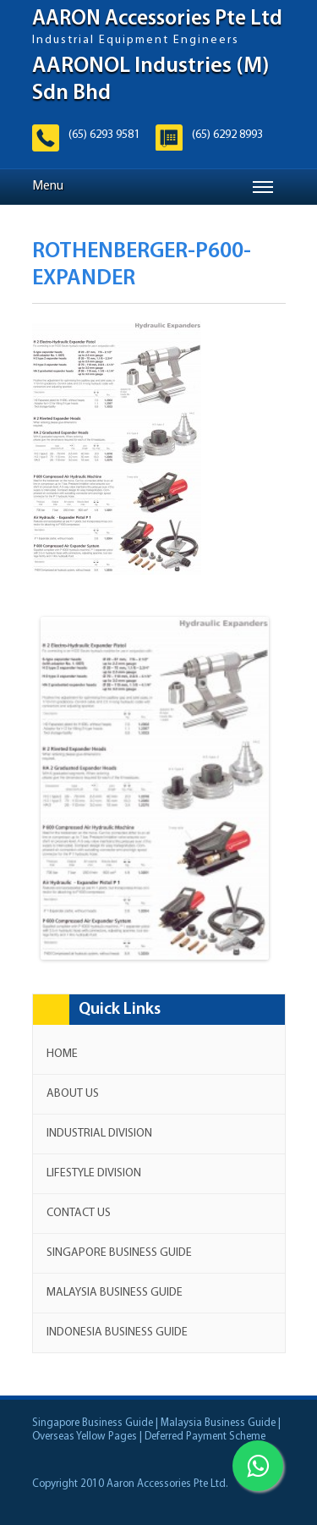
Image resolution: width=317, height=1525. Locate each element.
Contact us (78, 1213)
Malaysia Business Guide (114, 1292)
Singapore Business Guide (119, 1253)
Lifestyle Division (93, 1173)
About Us (72, 1093)
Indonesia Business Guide (117, 1332)
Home (62, 1054)
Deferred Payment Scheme (205, 1436)
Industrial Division (99, 1133)
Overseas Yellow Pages (84, 1436)
